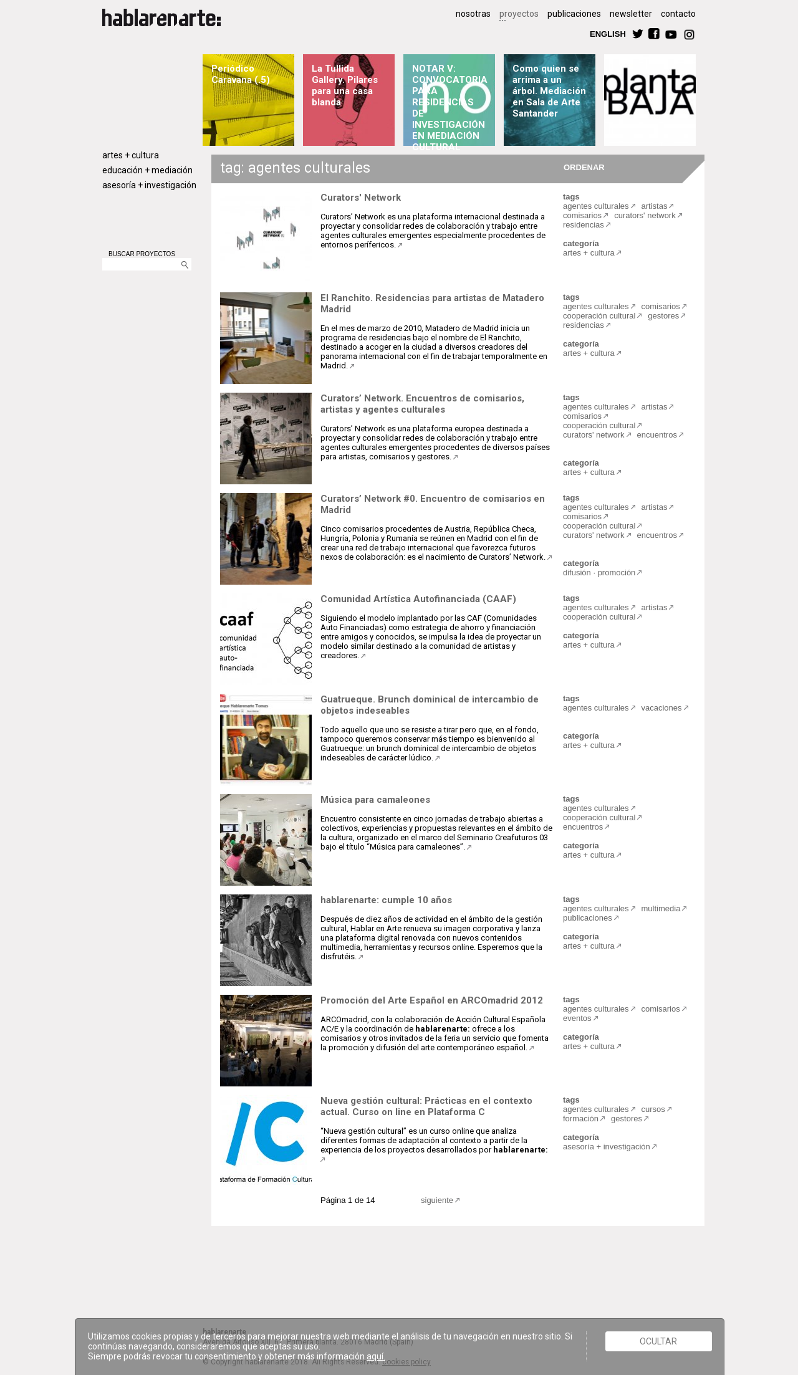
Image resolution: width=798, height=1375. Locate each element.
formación (580, 1118)
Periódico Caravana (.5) (240, 74)
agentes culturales (596, 206)
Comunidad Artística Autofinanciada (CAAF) (418, 599)
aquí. (376, 1356)
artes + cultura (130, 155)
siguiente (437, 1200)
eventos (577, 1018)
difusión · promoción (599, 572)
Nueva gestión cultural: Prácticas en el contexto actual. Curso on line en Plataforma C (426, 1106)
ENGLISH (608, 33)
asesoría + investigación (149, 185)
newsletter (631, 14)
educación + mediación (147, 170)
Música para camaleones (375, 799)
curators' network (645, 215)
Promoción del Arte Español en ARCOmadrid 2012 (431, 1000)
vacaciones (662, 707)
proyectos (519, 14)
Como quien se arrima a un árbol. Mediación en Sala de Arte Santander (549, 91)
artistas (655, 206)
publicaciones (574, 14)
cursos (653, 1109)
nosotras (473, 14)
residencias (583, 224)
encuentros (657, 434)
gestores (663, 315)
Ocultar (658, 1341)
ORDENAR (582, 167)
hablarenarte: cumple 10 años (386, 900)
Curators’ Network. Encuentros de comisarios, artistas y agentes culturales (422, 404)
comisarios (582, 215)
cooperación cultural (599, 315)
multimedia (661, 908)
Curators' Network (360, 197)
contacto (678, 14)
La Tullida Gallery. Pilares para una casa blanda (345, 85)
